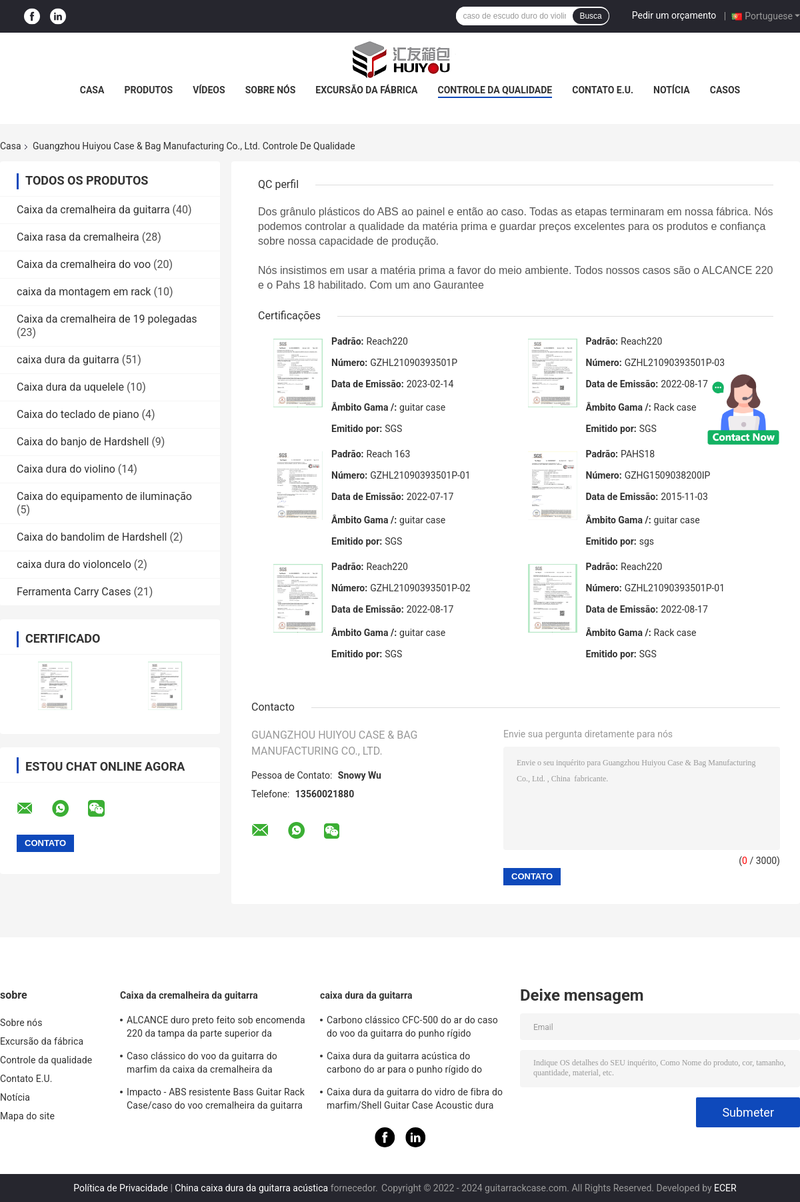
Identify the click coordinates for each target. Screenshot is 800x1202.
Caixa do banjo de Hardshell (83, 441)
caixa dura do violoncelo (74, 564)
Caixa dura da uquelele (70, 387)
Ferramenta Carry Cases (74, 591)
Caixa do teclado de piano (78, 414)
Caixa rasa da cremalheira (78, 237)
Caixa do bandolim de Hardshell (92, 537)
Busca (590, 16)
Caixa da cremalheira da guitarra (93, 209)
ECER (725, 1188)
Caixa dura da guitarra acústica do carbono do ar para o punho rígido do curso (404, 1065)
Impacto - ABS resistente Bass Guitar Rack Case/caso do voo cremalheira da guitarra (216, 1099)
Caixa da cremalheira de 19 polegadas (107, 319)
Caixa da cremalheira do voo (84, 264)
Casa (92, 90)
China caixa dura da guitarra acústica (251, 1188)
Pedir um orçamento (674, 15)
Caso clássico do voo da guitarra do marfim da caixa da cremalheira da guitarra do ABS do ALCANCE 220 (202, 1065)
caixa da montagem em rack (84, 291)
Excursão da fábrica (366, 90)
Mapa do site (27, 1116)
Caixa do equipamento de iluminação (104, 496)
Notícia (671, 90)
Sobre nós (270, 90)
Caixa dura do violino (66, 469)
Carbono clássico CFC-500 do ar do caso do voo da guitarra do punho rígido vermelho (412, 1029)
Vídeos (209, 90)
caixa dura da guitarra (68, 359)
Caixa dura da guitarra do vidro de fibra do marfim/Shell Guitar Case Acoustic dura (415, 1099)
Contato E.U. (602, 90)
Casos (725, 90)
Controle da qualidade (495, 90)
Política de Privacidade (120, 1188)
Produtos (148, 90)
